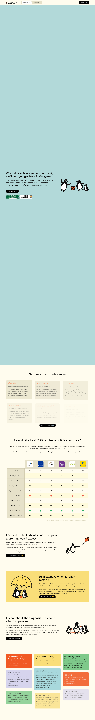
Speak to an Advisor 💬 (14, 638)
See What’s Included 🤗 (47, 597)
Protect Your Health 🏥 (47, 426)
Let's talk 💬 (84, 2)
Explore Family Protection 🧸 (15, 556)
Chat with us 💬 (12, 191)
